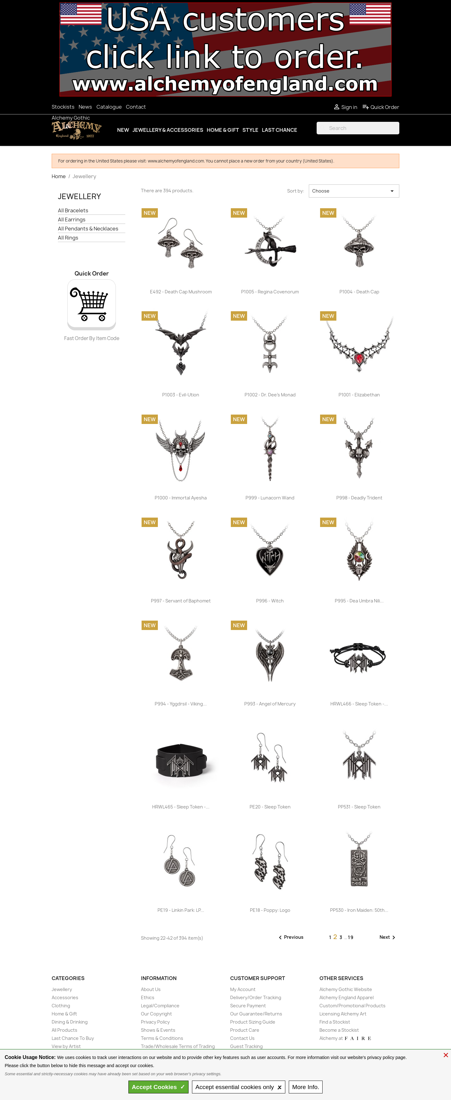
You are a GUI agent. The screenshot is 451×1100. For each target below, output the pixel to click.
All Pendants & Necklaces (88, 228)
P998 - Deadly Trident (359, 498)
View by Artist (66, 1046)
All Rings (68, 238)
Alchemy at (345, 1038)
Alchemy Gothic (71, 117)
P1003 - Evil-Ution (180, 395)
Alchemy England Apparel (346, 997)
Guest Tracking (246, 1046)
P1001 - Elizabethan (359, 395)
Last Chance (279, 130)
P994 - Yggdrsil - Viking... (181, 704)
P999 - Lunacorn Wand (270, 498)
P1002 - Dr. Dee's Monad (270, 395)
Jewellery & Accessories (167, 130)
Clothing (61, 1006)
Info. (305, 1087)
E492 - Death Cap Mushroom (181, 292)
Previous (290, 937)
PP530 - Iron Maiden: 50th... (359, 910)
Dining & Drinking (70, 1022)
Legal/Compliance (160, 1006)
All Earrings (72, 219)
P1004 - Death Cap (359, 292)
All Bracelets (73, 210)
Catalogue (109, 106)
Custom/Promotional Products (352, 1006)
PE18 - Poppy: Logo (270, 910)
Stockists (63, 106)
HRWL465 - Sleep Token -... (181, 807)
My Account (243, 989)
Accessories (65, 997)
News (85, 106)
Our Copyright (156, 1014)
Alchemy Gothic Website (345, 989)
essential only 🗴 (238, 1087)
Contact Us (242, 1038)
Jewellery (79, 196)
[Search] (358, 128)
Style (250, 130)
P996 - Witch (270, 601)
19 (351, 937)
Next (388, 937)
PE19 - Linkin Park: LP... (181, 910)
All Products (64, 1030)
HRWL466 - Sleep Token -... (359, 704)
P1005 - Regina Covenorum (270, 292)
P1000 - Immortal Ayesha (181, 498)
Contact (136, 106)
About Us (151, 989)
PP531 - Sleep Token (359, 807)
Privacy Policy (155, 1022)
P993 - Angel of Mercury (270, 704)
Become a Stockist (339, 1030)
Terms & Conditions (162, 1038)
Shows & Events (158, 1030)
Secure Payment (248, 1006)
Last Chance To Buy (73, 1038)
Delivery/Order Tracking (255, 997)
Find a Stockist (334, 1022)
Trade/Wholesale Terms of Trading (178, 1046)
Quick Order (380, 107)
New (123, 130)
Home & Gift (223, 130)
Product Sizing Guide (252, 1022)
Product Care (244, 1030)
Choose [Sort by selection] (354, 191)
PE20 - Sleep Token (270, 807)
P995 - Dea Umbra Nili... (359, 601)
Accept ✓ (158, 1087)
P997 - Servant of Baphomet (181, 601)
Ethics (147, 997)
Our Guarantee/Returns (256, 1014)
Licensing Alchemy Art (342, 1014)
